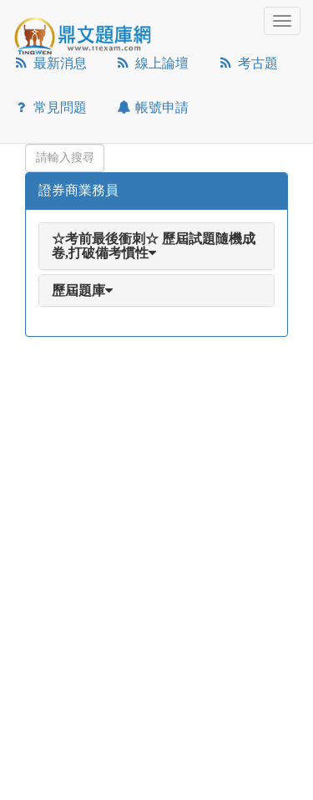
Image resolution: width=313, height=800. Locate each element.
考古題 (247, 63)
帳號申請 (152, 107)
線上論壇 (152, 63)
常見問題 (50, 107)
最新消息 (50, 63)
